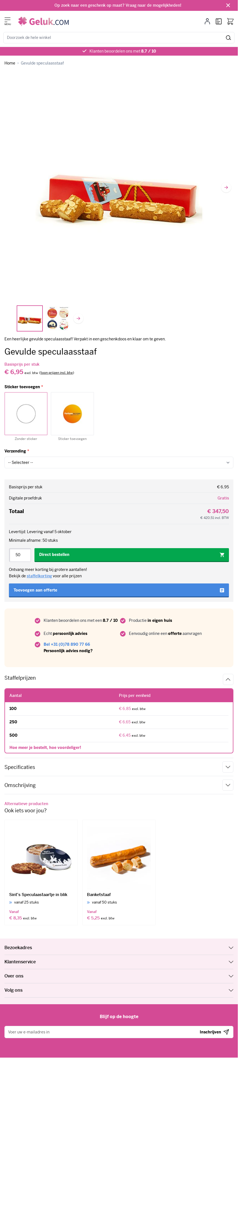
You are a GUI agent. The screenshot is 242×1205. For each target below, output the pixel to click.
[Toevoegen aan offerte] (119, 590)
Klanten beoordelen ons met (122, 51)
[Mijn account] (207, 21)
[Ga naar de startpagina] (43, 21)
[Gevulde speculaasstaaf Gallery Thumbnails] (44, 318)
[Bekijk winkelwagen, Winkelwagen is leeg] (230, 21)
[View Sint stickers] (58, 318)
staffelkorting (39, 575)
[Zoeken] (228, 37)
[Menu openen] (7, 20)
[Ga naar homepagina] (9, 63)
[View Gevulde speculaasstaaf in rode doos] (30, 318)
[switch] (56, 373)
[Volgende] (226, 187)
